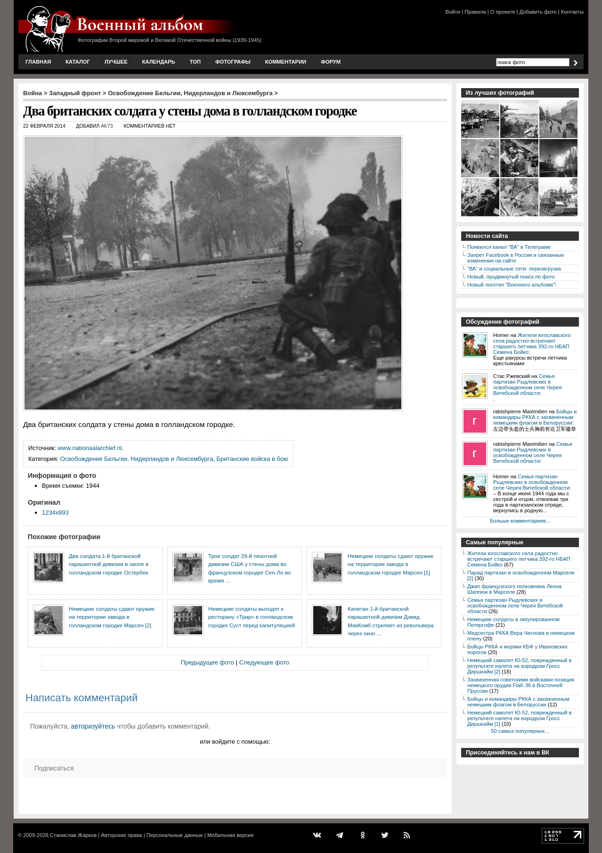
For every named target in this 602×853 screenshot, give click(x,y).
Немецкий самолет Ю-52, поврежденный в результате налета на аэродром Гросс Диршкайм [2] (519, 665)
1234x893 (55, 512)
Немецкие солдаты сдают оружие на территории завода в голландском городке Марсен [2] (112, 617)
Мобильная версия (230, 835)
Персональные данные (174, 835)
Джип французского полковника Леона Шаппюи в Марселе (514, 589)
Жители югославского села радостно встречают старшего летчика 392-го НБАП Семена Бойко (532, 343)
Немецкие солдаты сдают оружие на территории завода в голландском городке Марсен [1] (390, 564)
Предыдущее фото (207, 662)
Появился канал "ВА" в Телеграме (509, 247)
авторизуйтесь (93, 726)
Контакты (572, 12)
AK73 (107, 126)
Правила (475, 12)
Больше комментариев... (520, 521)
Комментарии (285, 62)
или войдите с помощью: (235, 741)
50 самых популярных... (520, 731)
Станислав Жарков (73, 835)
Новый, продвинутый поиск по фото (511, 276)
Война (32, 93)
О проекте (502, 12)
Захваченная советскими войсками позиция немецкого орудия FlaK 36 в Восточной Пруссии (520, 685)
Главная (38, 62)
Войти (453, 12)
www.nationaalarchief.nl (90, 447)
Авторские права (121, 835)
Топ (195, 62)
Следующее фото (264, 662)
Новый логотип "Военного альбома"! (511, 284)
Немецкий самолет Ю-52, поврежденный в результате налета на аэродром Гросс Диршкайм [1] (519, 718)
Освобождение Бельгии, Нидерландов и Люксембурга (190, 93)
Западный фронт (75, 93)
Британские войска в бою (252, 458)
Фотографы (233, 62)
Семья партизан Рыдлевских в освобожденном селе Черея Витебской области (527, 384)
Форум (331, 62)
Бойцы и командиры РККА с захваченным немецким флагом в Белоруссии (535, 417)
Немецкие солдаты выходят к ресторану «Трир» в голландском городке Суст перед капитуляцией (251, 617)
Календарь (158, 62)
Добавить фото (538, 12)
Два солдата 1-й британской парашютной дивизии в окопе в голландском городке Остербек (108, 564)
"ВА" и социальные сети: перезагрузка (514, 268)
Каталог (77, 62)
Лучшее (116, 62)
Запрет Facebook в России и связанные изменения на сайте (515, 257)
